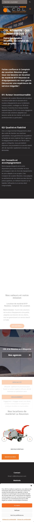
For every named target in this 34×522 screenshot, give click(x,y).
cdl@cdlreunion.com (19, 476)
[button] (31, 485)
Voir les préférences (17, 515)
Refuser (17, 510)
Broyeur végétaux (17, 449)
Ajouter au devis (10, 457)
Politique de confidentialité (9, 519)
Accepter (17, 505)
